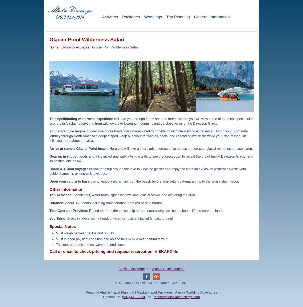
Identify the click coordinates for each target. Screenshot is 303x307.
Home (53, 47)
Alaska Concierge (131, 269)
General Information (212, 17)
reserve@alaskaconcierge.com (177, 297)
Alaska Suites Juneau (168, 269)
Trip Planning (178, 17)
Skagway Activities (75, 47)
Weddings (153, 17)
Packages (131, 17)
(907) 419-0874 (133, 297)
